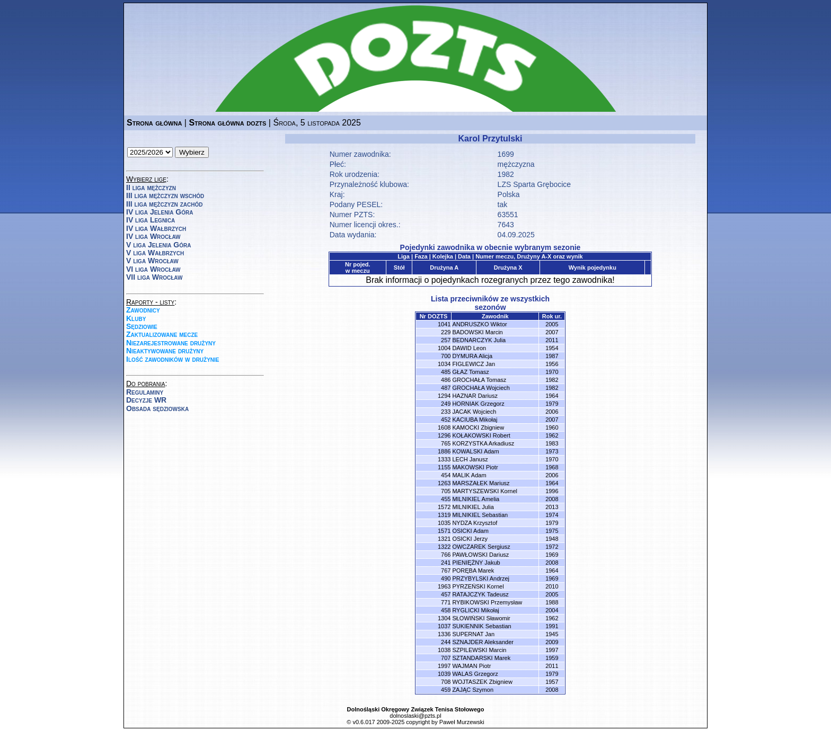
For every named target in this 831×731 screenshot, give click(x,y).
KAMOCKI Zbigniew (478, 427)
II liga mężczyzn (151, 187)
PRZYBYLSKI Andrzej (480, 578)
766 (445, 554)
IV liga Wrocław (153, 236)
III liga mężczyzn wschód (165, 195)
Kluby (136, 318)
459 (445, 690)
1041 (444, 324)
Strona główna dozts (227, 122)
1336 (444, 634)
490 (445, 578)
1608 (444, 427)
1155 (444, 467)
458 (445, 610)
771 (445, 602)
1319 (444, 515)
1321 (444, 539)
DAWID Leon (469, 348)
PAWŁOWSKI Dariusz (480, 554)
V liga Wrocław (152, 260)
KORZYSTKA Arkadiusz (483, 443)
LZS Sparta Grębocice (534, 184)
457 (445, 594)
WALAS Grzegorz (475, 674)
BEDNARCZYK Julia (479, 340)
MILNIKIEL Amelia (475, 499)
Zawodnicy (143, 310)
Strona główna (154, 122)
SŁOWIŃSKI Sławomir (481, 618)
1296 (444, 435)
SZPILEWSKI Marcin (479, 650)
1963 (444, 586)
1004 (444, 348)
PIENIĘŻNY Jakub (476, 562)
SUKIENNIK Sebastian (481, 626)
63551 (508, 214)
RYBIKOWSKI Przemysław (487, 602)
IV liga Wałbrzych (156, 228)
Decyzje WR (146, 400)
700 (445, 356)
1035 (444, 523)
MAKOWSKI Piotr (475, 467)
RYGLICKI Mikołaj (475, 610)
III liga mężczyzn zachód (164, 204)
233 (445, 411)
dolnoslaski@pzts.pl (415, 715)
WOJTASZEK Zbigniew (482, 682)
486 (445, 380)
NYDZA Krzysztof (474, 523)
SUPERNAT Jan (473, 634)
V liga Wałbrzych (155, 252)
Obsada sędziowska (157, 408)
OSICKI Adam (470, 531)
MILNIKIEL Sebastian (480, 515)
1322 (444, 546)
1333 (444, 459)
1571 (444, 531)
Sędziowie (141, 326)
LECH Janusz (470, 459)
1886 (444, 451)
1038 (444, 650)
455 (445, 499)
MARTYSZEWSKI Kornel (484, 491)
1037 (444, 626)
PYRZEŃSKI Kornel (477, 586)
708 (445, 682)
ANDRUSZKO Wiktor (479, 324)
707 (445, 658)
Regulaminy (144, 392)
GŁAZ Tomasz (470, 372)
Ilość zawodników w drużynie (172, 359)
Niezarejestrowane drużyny (171, 342)
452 (445, 419)
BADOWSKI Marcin (477, 332)
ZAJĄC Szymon (472, 690)
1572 (444, 507)
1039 (444, 674)
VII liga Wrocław (154, 277)
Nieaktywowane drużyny (165, 350)
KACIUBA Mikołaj (474, 419)
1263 (444, 483)
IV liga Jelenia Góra (159, 212)
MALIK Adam (469, 475)
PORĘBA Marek (473, 570)
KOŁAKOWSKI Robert (481, 435)
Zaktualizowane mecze (162, 334)
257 (445, 340)
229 (445, 332)
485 (445, 372)
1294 (444, 396)
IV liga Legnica (150, 220)
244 (445, 642)
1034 (444, 364)
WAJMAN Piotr (471, 666)
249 (445, 403)
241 (445, 562)
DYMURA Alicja (472, 356)
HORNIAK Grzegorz (478, 403)
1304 (444, 618)
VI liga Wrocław (153, 269)
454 (445, 475)
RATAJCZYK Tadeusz (480, 594)
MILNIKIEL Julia (472, 507)
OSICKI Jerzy (470, 539)
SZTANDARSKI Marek (481, 658)
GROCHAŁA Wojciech (481, 388)
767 (445, 570)
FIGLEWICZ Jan (473, 364)
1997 (444, 666)
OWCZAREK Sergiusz (481, 546)
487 (445, 388)
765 (445, 443)
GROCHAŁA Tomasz (479, 380)
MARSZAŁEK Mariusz (480, 483)
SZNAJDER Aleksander (483, 642)
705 (445, 491)
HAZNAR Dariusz (475, 396)
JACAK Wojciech (474, 411)
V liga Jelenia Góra (158, 244)
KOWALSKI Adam (475, 451)
